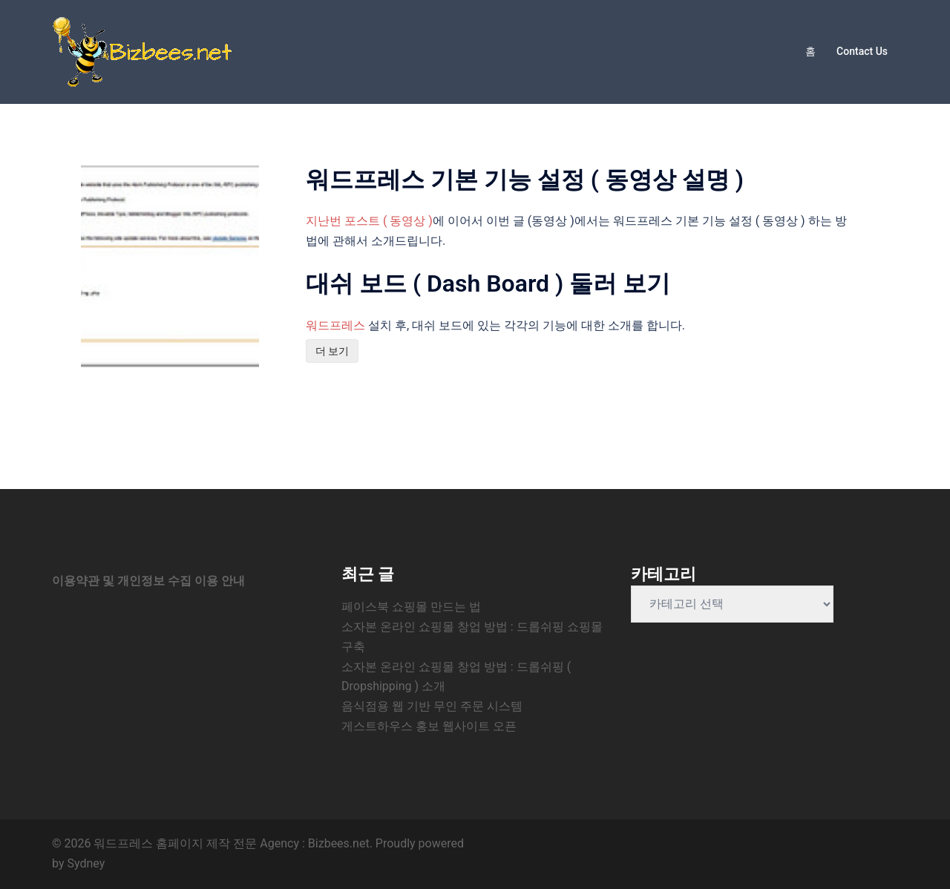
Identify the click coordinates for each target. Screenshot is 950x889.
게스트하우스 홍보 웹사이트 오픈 (429, 726)
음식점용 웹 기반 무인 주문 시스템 (431, 706)
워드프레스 (335, 325)
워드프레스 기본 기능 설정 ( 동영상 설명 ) (525, 179)
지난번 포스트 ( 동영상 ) (369, 221)
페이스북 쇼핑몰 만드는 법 (411, 607)
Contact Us (862, 51)
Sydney (86, 863)
